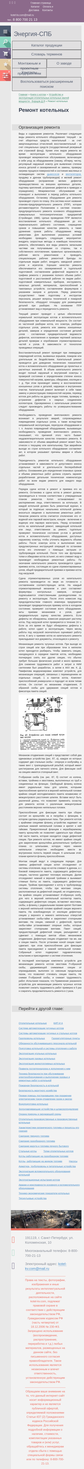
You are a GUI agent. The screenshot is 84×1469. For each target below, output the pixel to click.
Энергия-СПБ (33, 33)
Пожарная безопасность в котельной (39, 1085)
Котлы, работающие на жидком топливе (40, 1161)
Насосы (73, 1161)
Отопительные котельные (33, 1023)
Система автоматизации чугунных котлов (41, 1028)
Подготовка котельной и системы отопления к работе (48, 1048)
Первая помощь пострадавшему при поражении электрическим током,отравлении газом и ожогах (45, 1097)
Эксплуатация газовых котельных (37, 1058)
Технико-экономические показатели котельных (44, 1193)
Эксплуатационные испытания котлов (39, 1179)
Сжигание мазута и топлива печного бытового (44, 1146)
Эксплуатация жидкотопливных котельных (42, 1063)
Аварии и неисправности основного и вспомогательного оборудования (49, 1187)
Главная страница (41, 3)
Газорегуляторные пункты (66, 1038)
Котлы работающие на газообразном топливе (43, 1156)
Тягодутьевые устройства (33, 1198)
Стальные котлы (28, 1151)
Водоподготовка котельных (33, 1104)
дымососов (53, 174)
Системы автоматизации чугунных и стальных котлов (48, 1033)
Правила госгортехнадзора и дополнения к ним (44, 1068)
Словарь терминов (46, 54)
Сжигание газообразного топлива (37, 1141)
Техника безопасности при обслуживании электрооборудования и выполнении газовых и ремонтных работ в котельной (44, 1077)
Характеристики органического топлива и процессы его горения (49, 1129)
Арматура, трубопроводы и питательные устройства (47, 1166)
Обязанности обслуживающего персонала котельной (48, 1043)
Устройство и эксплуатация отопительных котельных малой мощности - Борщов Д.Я (44, 98)
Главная (23, 94)
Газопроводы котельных (32, 1038)
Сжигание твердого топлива (34, 1136)
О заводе (64, 63)
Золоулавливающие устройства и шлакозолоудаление (48, 1109)
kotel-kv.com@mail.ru (22, 15)
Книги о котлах (38, 94)
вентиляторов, (73, 174)
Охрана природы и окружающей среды (40, 1114)
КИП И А (58, 1023)
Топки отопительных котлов (58, 1151)
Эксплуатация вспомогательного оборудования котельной (44, 1173)
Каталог (35, 6)
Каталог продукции (46, 45)
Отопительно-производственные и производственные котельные (48, 1121)
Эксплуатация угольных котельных (38, 1053)
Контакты (47, 10)
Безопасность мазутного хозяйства (38, 1090)
